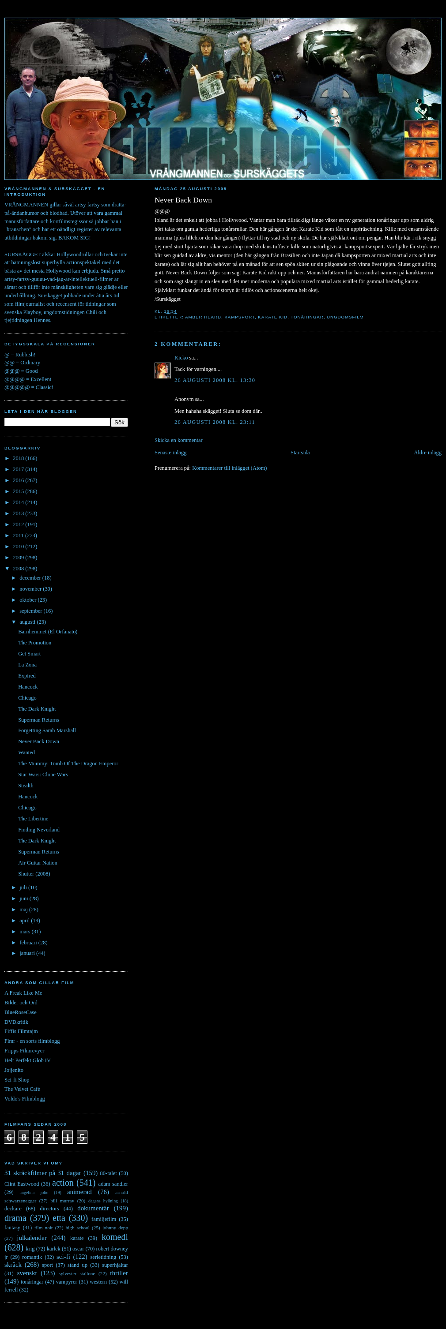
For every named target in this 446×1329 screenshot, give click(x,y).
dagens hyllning (103, 1200)
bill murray (62, 1200)
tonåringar (307, 316)
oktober (28, 600)
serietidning (103, 1257)
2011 (19, 535)
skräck (13, 1264)
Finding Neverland (39, 830)
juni (24, 898)
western (98, 1282)
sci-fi (63, 1256)
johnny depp (115, 1227)
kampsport (239, 316)
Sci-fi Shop (16, 1080)
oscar (78, 1249)
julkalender (31, 1237)
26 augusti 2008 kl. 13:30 (214, 380)
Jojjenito (13, 1070)
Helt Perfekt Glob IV (27, 1060)
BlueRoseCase (20, 1012)
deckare (13, 1208)
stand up (77, 1265)
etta (59, 1218)
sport (47, 1265)
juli (23, 887)
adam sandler (113, 1184)
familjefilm (103, 1219)
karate (76, 1238)
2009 (19, 557)
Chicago (27, 698)
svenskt (27, 1273)
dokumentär (93, 1208)
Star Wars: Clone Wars (43, 774)
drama (15, 1218)
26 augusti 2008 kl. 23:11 (214, 422)
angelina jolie (34, 1192)
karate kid (272, 316)
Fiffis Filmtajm (21, 1031)
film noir (43, 1227)
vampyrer (66, 1282)
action (63, 1182)
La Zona (27, 665)
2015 (19, 491)
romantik (32, 1257)
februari (28, 943)
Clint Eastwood (21, 1184)
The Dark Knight (37, 709)
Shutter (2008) (34, 874)
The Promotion (34, 643)
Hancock (28, 687)
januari (27, 953)
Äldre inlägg (428, 452)
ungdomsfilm (345, 316)
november (31, 589)
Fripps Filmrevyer (24, 1051)
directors (49, 1208)
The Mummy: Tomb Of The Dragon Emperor (68, 763)
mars (25, 931)
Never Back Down (183, 199)
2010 (19, 546)
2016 (19, 480)
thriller (119, 1273)
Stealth (26, 785)
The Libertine (33, 819)
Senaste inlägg (170, 452)
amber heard (203, 316)
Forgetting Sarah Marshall (47, 730)
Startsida (300, 452)
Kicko (181, 358)
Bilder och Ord (21, 1003)
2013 (19, 513)
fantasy (12, 1227)
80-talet (108, 1173)
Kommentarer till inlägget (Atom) (229, 468)
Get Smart (29, 654)
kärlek (53, 1249)
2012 (19, 524)
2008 (19, 568)
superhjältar (115, 1265)
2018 (19, 458)
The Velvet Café (22, 1089)
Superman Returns (38, 720)
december (30, 578)
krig (30, 1249)
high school (78, 1227)
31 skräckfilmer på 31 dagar (42, 1172)
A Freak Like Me (23, 993)
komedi (115, 1237)
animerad (79, 1191)
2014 (19, 502)
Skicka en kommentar (179, 440)
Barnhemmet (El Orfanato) (47, 632)
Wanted (26, 752)
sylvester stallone (77, 1273)
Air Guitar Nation (37, 863)
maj (24, 909)
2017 (19, 469)
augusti (28, 622)
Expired (26, 676)
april (25, 920)
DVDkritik (16, 1022)
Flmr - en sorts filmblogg (32, 1041)
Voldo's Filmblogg (24, 1099)
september (31, 611)
